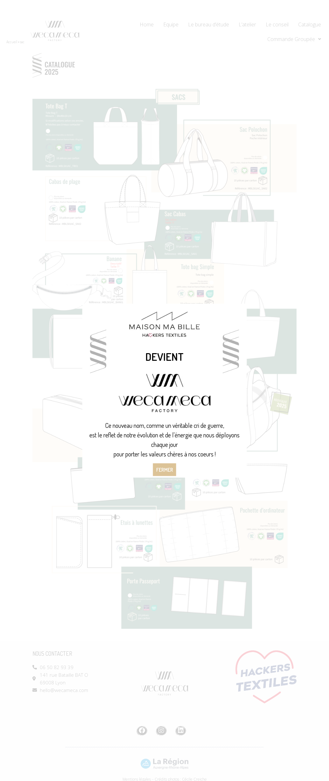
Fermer (164, 469)
